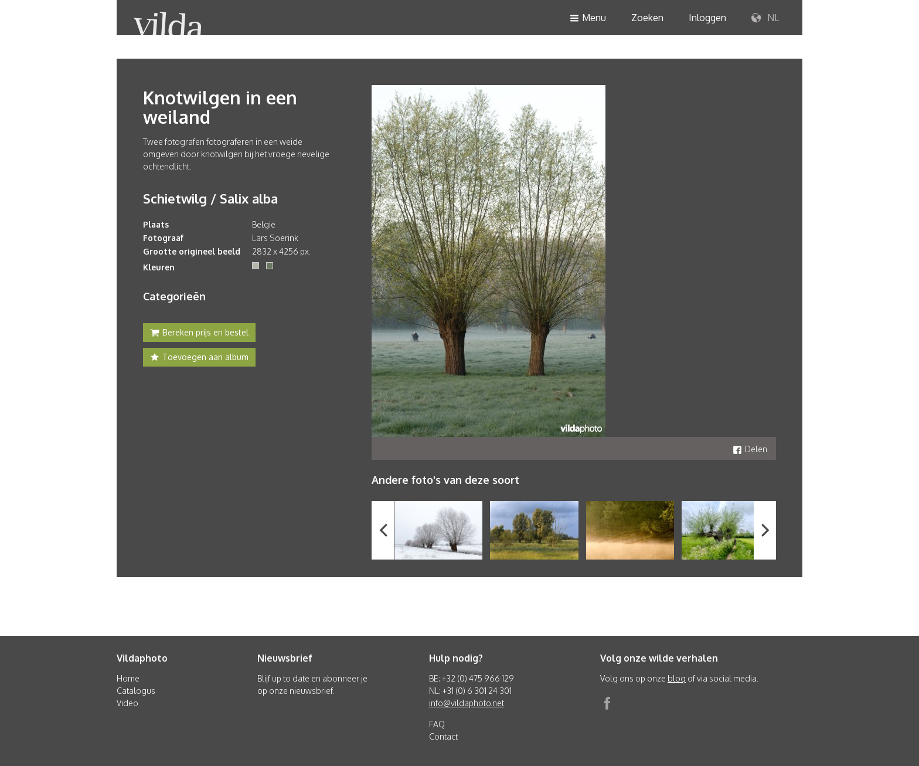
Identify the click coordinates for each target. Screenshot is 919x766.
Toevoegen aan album (199, 358)
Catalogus (136, 691)
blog (677, 678)
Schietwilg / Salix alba (210, 198)
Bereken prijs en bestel (199, 333)
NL (765, 18)
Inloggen (707, 17)
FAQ (437, 724)
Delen (750, 449)
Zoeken (647, 17)
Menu (588, 18)
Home (128, 678)
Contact (443, 736)
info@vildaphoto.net (466, 703)
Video (127, 703)
